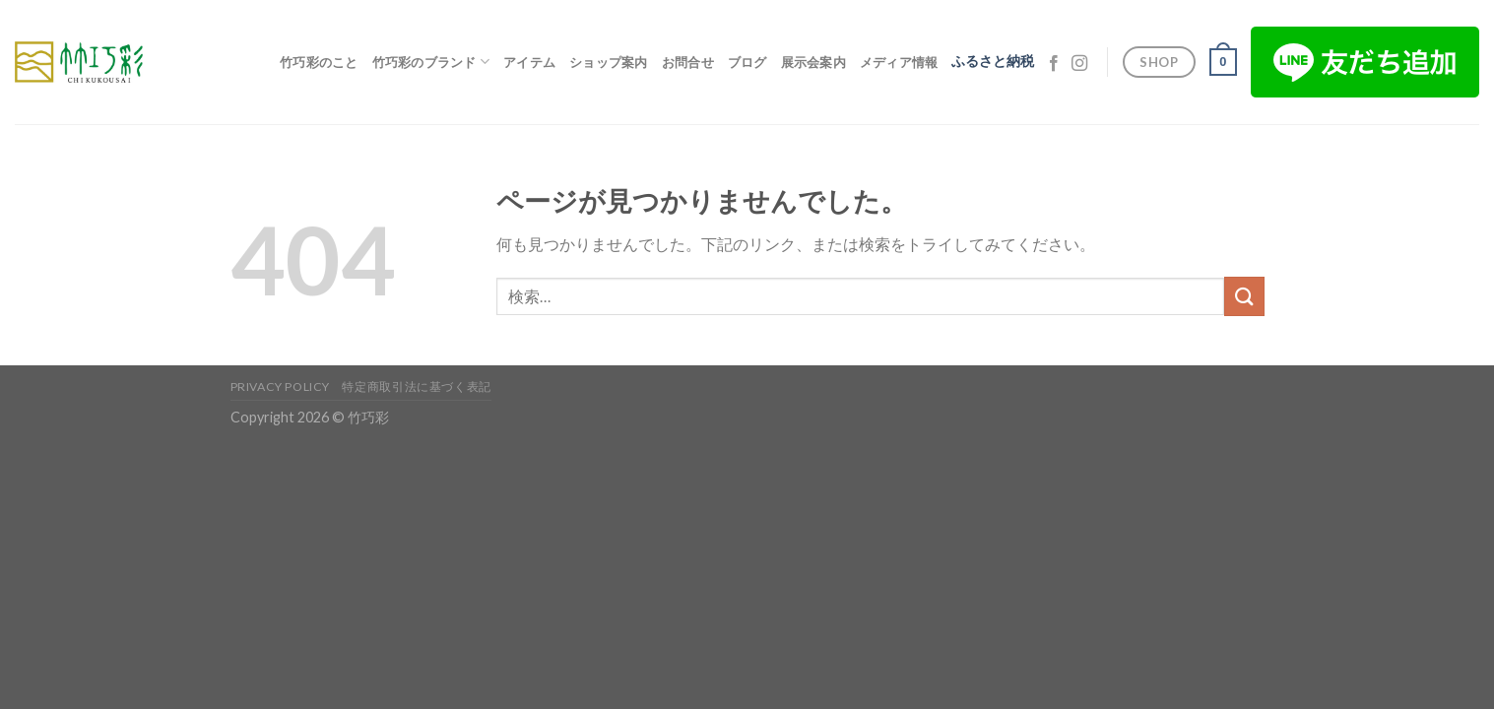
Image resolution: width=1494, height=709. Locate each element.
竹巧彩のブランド (431, 61)
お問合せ (688, 62)
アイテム (529, 62)
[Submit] (1244, 296)
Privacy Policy (280, 386)
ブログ (747, 62)
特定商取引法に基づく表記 (416, 386)
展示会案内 (813, 62)
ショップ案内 (608, 62)
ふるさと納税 (992, 61)
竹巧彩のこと (319, 62)
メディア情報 (899, 62)
